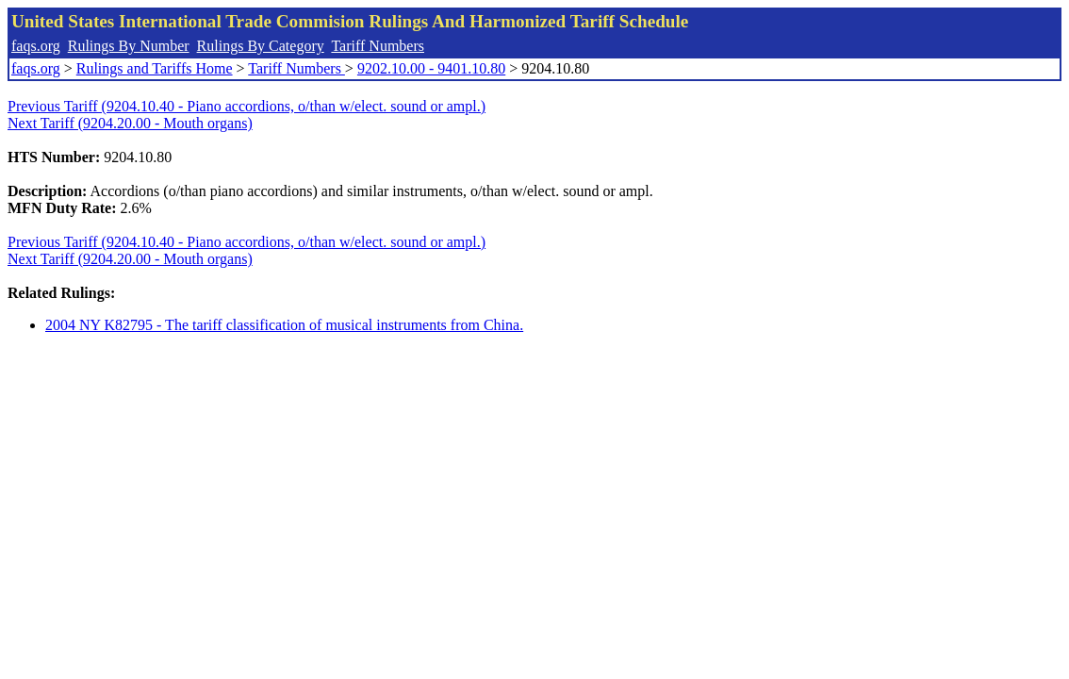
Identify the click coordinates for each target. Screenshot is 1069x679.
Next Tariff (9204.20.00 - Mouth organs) (130, 123)
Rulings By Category (260, 46)
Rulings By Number (128, 46)
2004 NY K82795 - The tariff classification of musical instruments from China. (284, 325)
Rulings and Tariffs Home (154, 68)
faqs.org (35, 46)
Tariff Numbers (377, 46)
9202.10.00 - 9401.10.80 (431, 68)
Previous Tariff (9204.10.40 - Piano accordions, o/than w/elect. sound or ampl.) (246, 106)
